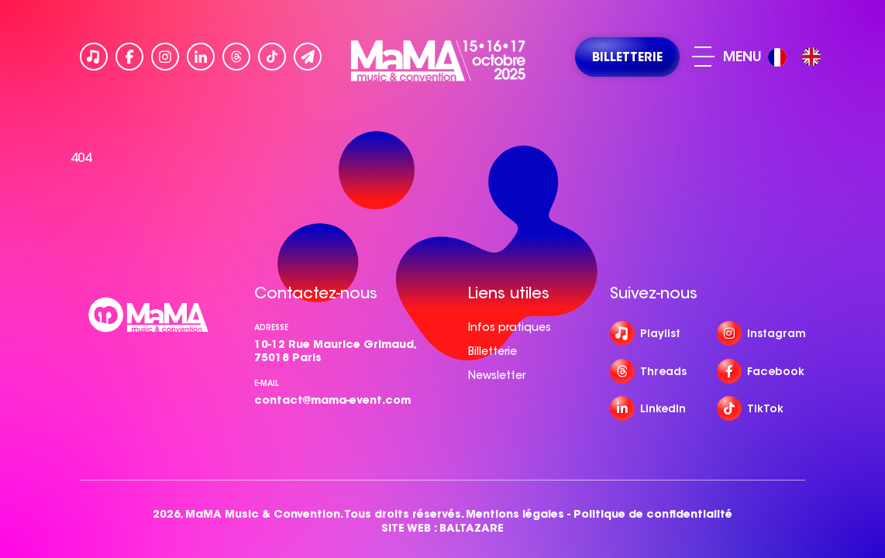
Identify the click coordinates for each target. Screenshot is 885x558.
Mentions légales (515, 514)
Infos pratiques (509, 327)
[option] (811, 56)
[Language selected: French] (798, 57)
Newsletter (496, 375)
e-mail (266, 383)
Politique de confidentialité (652, 514)
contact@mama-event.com (332, 400)
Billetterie (492, 351)
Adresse (271, 327)
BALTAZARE (471, 528)
